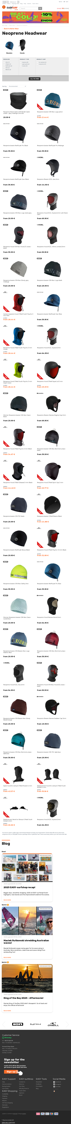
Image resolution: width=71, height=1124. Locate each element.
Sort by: (4, 86)
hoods (23, 66)
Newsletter (39, 1082)
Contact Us (22, 1082)
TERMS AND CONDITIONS (8, 1122)
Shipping (4, 1096)
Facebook (57, 1082)
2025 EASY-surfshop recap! (19, 887)
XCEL (6, 68)
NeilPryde (7, 66)
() (66, 8)
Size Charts (5, 1088)
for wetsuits (41, 62)
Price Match (39, 1086)
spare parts (24, 64)
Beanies (9, 53)
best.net (15, 1113)
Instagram (57, 1084)
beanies (24, 62)
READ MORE (7, 900)
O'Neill (7, 64)
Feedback (38, 1084)
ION (6, 62)
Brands (29, 3)
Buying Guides (6, 1086)
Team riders (35, 3)
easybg (24, 1113)
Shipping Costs (15, 3)
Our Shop (21, 1086)
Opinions (21, 1093)
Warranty (4, 1105)
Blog (21, 3)
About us (21, 1084)
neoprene (41, 64)
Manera (7, 70)
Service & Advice (6, 1084)
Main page (4, 25)
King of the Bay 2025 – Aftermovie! (23, 998)
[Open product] (18, 105)
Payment (4, 1098)
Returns (4, 1100)
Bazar (20, 1095)
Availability (5, 1094)
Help (25, 3)
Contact (4, 3)
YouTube (56, 1086)
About (8, 3)
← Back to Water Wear (10, 29)
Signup (60, 1)
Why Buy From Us (24, 1088)
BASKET (60, 8)
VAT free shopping (7, 1103)
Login (66, 1)
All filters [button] (34, 79)
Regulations (5, 1107)
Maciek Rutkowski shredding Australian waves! (26, 941)
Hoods (22, 53)
